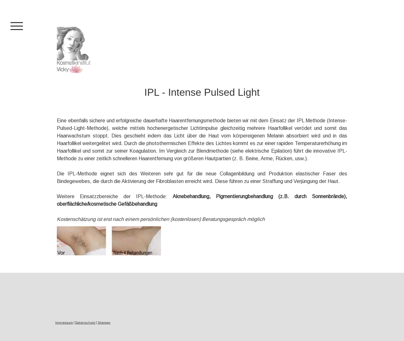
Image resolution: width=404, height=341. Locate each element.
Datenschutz (85, 322)
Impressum (64, 322)
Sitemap (104, 322)
